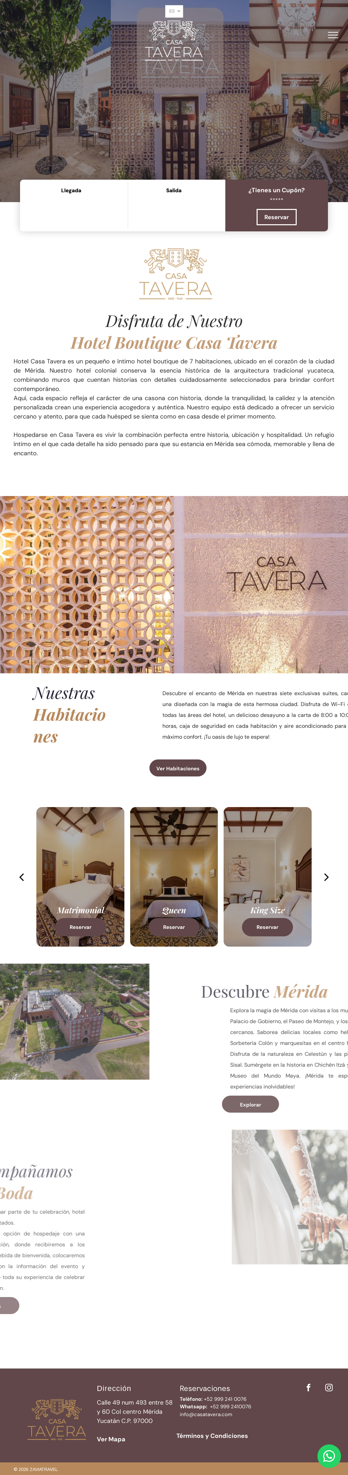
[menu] (333, 35)
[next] (326, 877)
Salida (173, 190)
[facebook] (308, 1388)
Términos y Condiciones (212, 1436)
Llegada (71, 190)
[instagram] (328, 1388)
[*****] (276, 200)
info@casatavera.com (206, 1414)
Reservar (276, 217)
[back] (21, 877)
